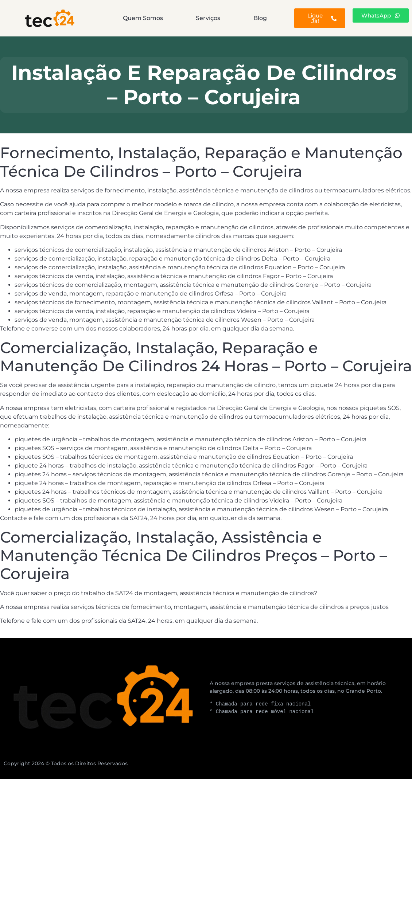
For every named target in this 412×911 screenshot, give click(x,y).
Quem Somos (143, 18)
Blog (260, 18)
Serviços (208, 18)
